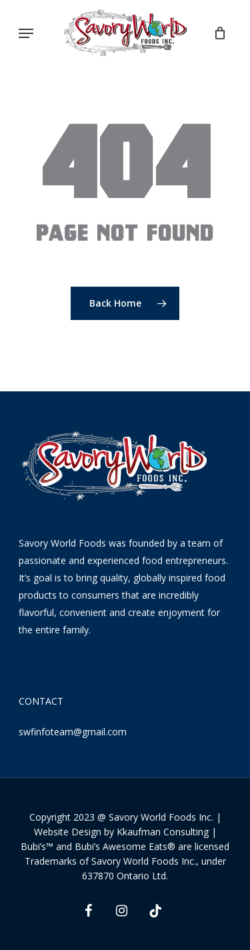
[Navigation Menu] (26, 33)
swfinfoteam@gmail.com (73, 731)
